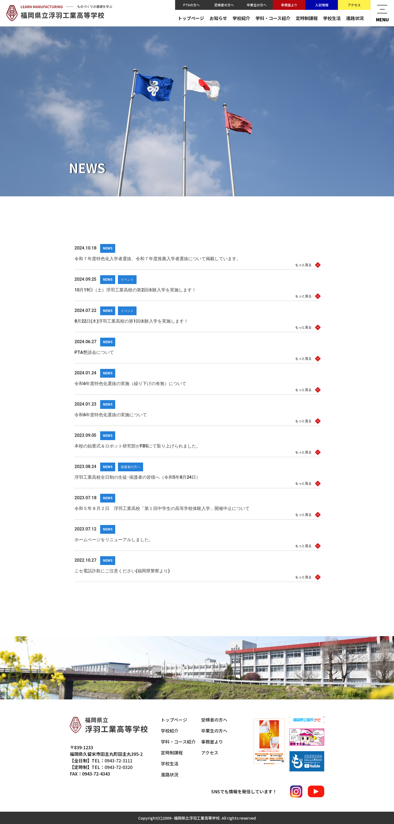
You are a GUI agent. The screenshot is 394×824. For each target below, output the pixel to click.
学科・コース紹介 (273, 18)
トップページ (191, 18)
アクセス (354, 4)
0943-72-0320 (118, 767)
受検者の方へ (224, 4)
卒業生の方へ (256, 4)
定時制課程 (307, 18)
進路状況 (355, 18)
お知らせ (218, 18)
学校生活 (332, 18)
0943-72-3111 (118, 760)
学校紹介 (241, 18)
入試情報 (321, 4)
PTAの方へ (191, 4)
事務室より (289, 4)
